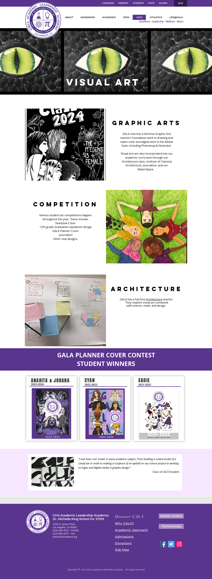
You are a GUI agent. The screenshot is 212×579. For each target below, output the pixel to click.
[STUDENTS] (138, 3)
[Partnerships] (171, 526)
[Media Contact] (171, 516)
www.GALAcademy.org (65, 536)
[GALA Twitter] (171, 544)
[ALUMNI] (163, 3)
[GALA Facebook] (163, 544)
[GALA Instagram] (179, 544)
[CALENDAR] (108, 3)
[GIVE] (180, 3)
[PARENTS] (123, 3)
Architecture (154, 299)
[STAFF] (151, 3)
